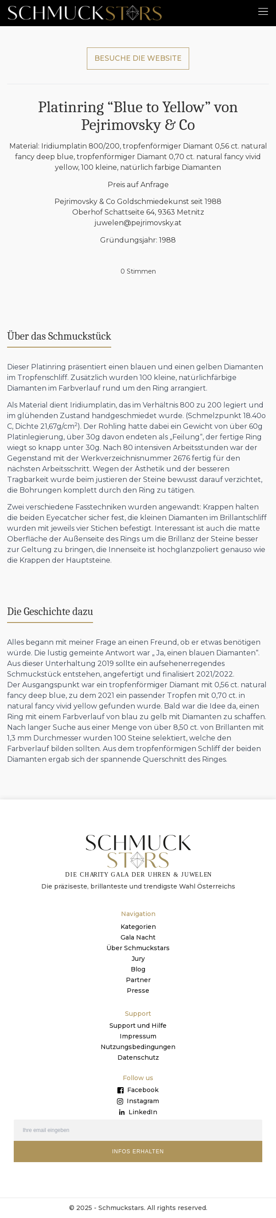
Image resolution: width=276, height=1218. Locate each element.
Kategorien (138, 927)
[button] (263, 11)
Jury (138, 959)
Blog (138, 969)
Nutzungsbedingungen (138, 1047)
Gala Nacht (138, 937)
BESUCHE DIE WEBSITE (138, 58)
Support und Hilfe (138, 1026)
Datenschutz (138, 1057)
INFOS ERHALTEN (138, 1151)
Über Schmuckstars (138, 948)
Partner (138, 980)
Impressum (138, 1036)
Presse (138, 991)
